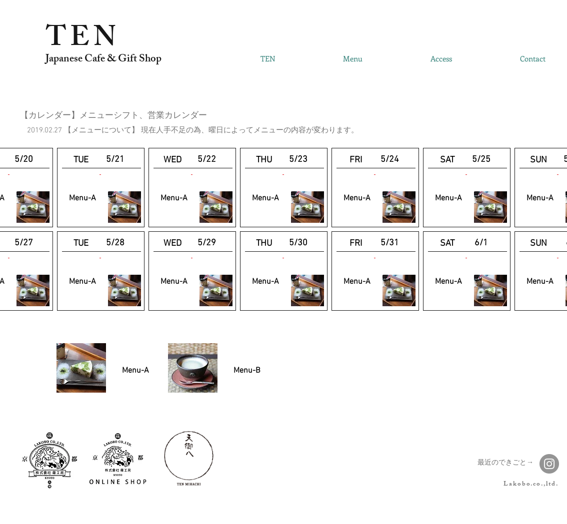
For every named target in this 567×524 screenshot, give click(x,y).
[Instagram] (549, 464)
